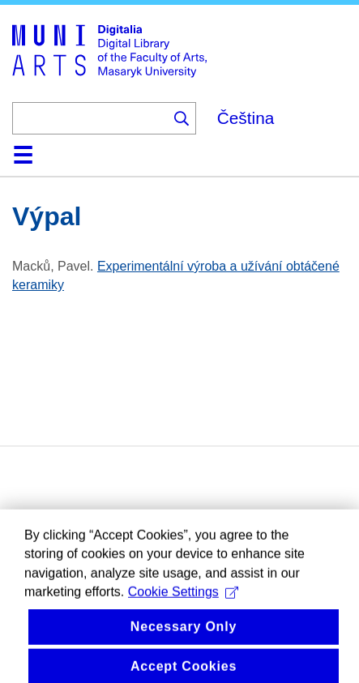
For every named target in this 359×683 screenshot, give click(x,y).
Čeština (246, 118)
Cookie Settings (183, 600)
